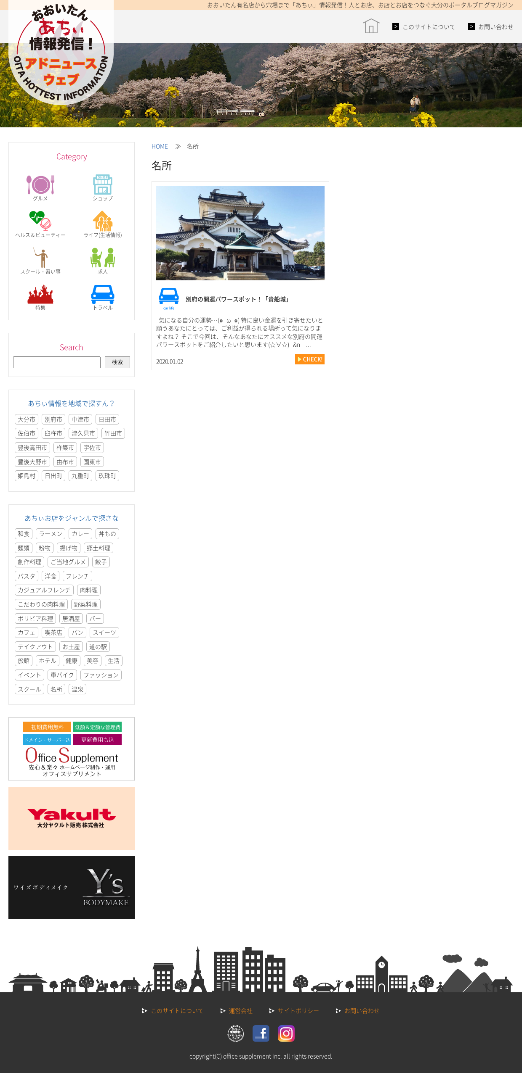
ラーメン (50, 533)
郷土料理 (98, 547)
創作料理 (29, 561)
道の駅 (98, 646)
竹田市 (113, 433)
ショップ (102, 188)
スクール (29, 689)
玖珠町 (107, 475)
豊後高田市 (32, 447)
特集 (40, 297)
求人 (102, 261)
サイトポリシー (298, 1010)
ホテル (47, 660)
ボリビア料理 (35, 618)
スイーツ (104, 632)
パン (77, 632)
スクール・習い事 (40, 261)
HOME (160, 146)
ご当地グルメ (68, 561)
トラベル (102, 297)
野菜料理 (86, 604)
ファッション (101, 674)
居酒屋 (71, 618)
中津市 (80, 419)
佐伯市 (26, 433)
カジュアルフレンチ (44, 589)
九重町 (80, 475)
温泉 (77, 689)
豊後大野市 (32, 461)
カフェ (26, 632)
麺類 (23, 547)
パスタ (26, 576)
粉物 (45, 547)
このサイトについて (428, 26)
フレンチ (77, 576)
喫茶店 (53, 632)
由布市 (65, 461)
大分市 (26, 419)
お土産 (71, 646)
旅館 (23, 660)
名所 (56, 689)
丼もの (107, 533)
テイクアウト (35, 646)
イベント (29, 674)
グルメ (40, 188)
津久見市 (83, 433)
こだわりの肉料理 (41, 604)
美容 (93, 660)
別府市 (53, 419)
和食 (23, 533)
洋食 (50, 576)
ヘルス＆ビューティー (40, 225)
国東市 (92, 461)
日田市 (107, 419)
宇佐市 (92, 447)
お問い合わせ (496, 26)
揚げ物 (68, 547)
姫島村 (26, 475)
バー (95, 618)
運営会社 (241, 1010)
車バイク (62, 674)
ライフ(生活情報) (102, 225)
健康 (71, 660)
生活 (114, 660)
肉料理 (89, 589)
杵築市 (65, 447)
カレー (80, 533)
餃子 (101, 561)
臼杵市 (53, 433)
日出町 (53, 475)
